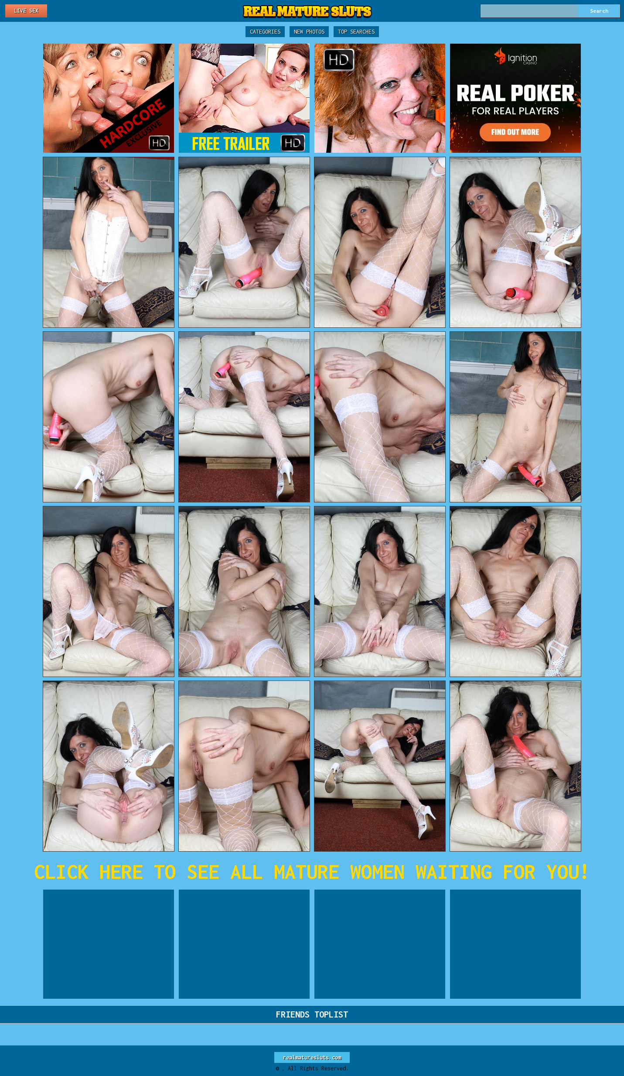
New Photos (309, 31)
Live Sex (26, 10)
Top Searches (356, 31)
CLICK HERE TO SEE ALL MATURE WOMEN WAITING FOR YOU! (312, 871)
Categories (265, 31)
